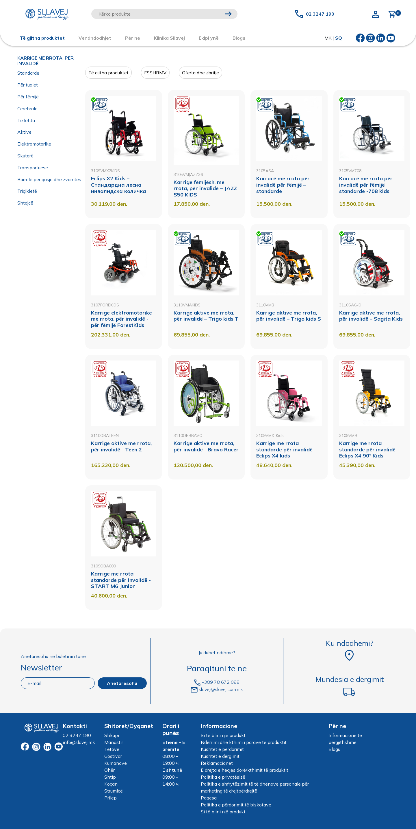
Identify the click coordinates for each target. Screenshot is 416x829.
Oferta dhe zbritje (200, 73)
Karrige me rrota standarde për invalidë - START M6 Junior (121, 579)
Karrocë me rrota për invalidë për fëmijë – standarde (283, 184)
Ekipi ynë (209, 38)
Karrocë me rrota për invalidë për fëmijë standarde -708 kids (366, 184)
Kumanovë (115, 763)
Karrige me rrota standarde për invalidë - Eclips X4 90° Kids (369, 449)
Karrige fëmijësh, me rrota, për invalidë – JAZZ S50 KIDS (205, 188)
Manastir (113, 742)
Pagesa (209, 798)
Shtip (110, 777)
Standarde (28, 73)
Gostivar (113, 756)
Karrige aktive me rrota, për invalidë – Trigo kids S (288, 315)
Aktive (24, 132)
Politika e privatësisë (223, 777)
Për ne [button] (132, 38)
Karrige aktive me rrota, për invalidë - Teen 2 (121, 446)
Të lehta (26, 120)
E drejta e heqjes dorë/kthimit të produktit (244, 770)
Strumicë (113, 791)
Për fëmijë (28, 97)
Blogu (334, 749)
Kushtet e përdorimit (222, 749)
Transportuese (32, 167)
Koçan (111, 784)
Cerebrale (27, 108)
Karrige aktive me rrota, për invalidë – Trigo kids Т (206, 315)
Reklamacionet (217, 763)
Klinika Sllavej (169, 38)
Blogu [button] (239, 38)
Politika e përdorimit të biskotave (236, 805)
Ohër (109, 770)
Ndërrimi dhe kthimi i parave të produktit (244, 742)
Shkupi (111, 735)
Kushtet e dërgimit (220, 756)
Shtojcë (25, 203)
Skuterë (25, 156)
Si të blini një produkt (223, 735)
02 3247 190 (320, 14)
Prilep (110, 798)
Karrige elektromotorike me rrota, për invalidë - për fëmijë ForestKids (121, 318)
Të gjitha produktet (108, 73)
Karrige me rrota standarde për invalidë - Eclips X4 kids (286, 449)
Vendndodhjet (95, 38)
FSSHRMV (155, 73)
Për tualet (27, 85)
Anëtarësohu (122, 683)
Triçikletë (27, 191)
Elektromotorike (34, 144)
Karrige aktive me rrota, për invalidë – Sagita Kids (371, 315)
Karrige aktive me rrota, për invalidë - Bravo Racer (206, 446)
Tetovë (111, 749)
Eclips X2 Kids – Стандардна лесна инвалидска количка (118, 184)
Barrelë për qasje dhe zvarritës (49, 179)
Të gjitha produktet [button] (42, 38)
